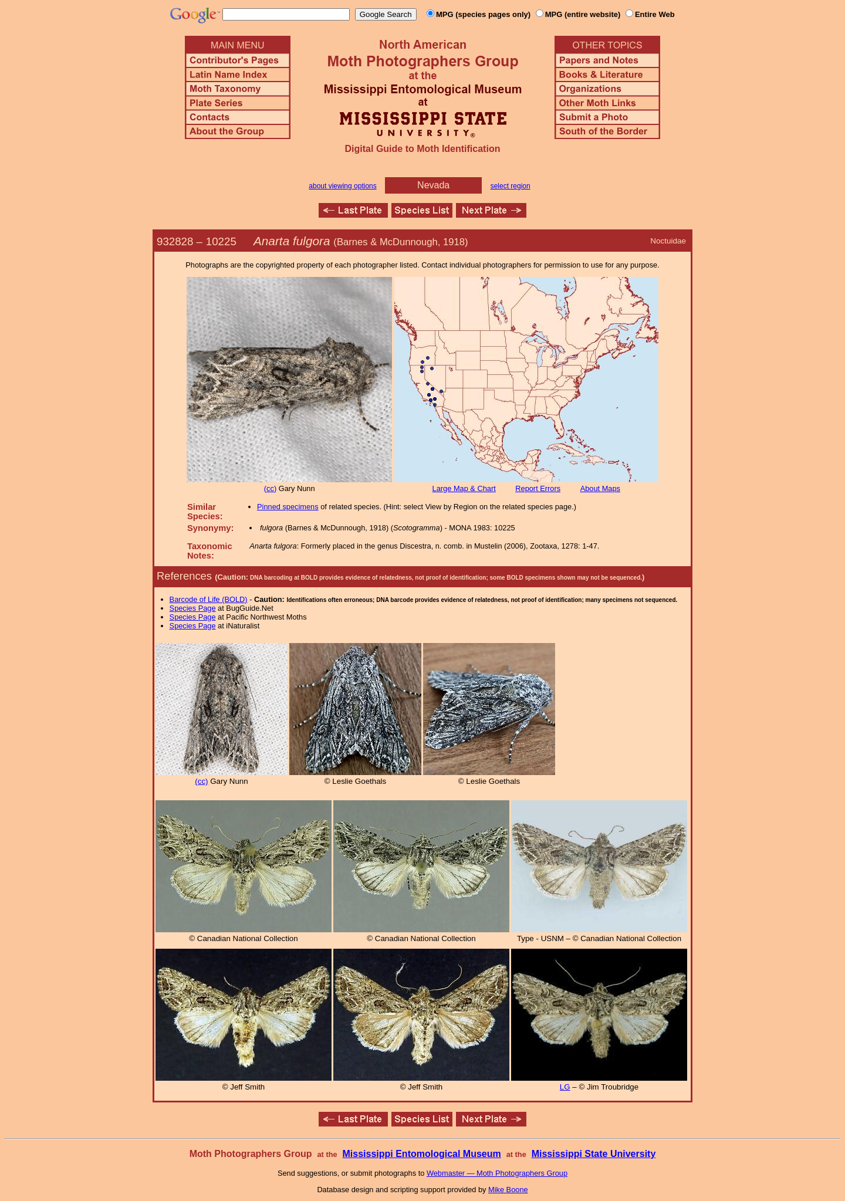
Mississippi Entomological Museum (421, 1154)
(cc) (270, 488)
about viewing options (342, 186)
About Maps (600, 488)
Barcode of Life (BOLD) (209, 599)
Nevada (433, 185)
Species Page (193, 608)
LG (565, 1086)
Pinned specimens (288, 506)
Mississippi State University (594, 1154)
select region (510, 186)
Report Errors (537, 488)
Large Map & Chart (464, 488)
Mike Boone (508, 1189)
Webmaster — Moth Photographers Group (497, 1173)
